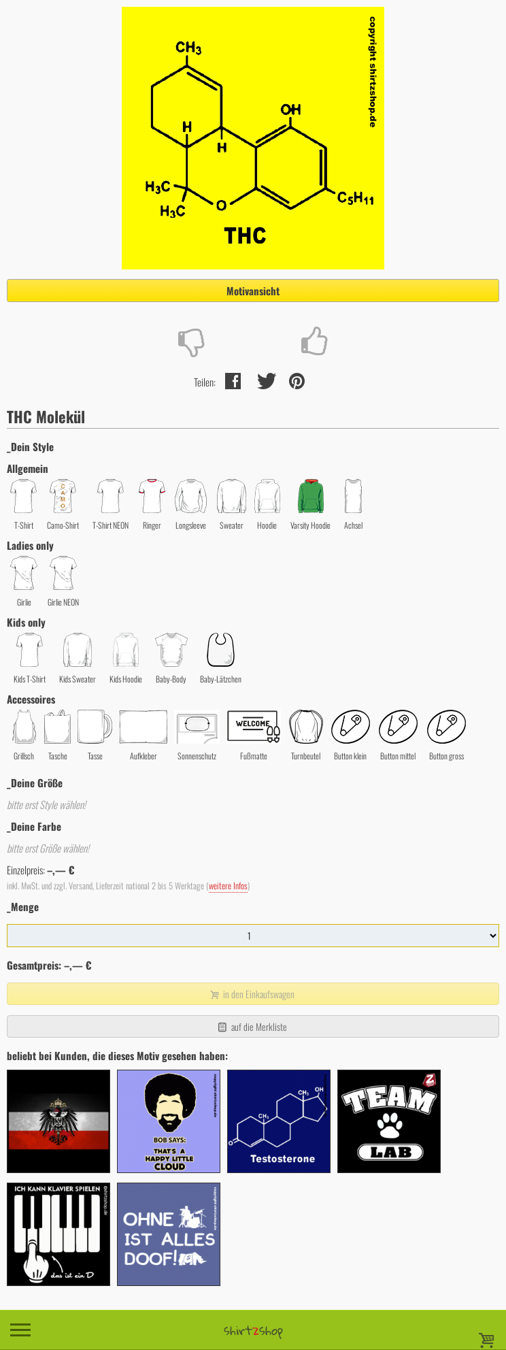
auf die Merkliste (251, 1026)
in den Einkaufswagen (251, 994)
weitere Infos (228, 885)
